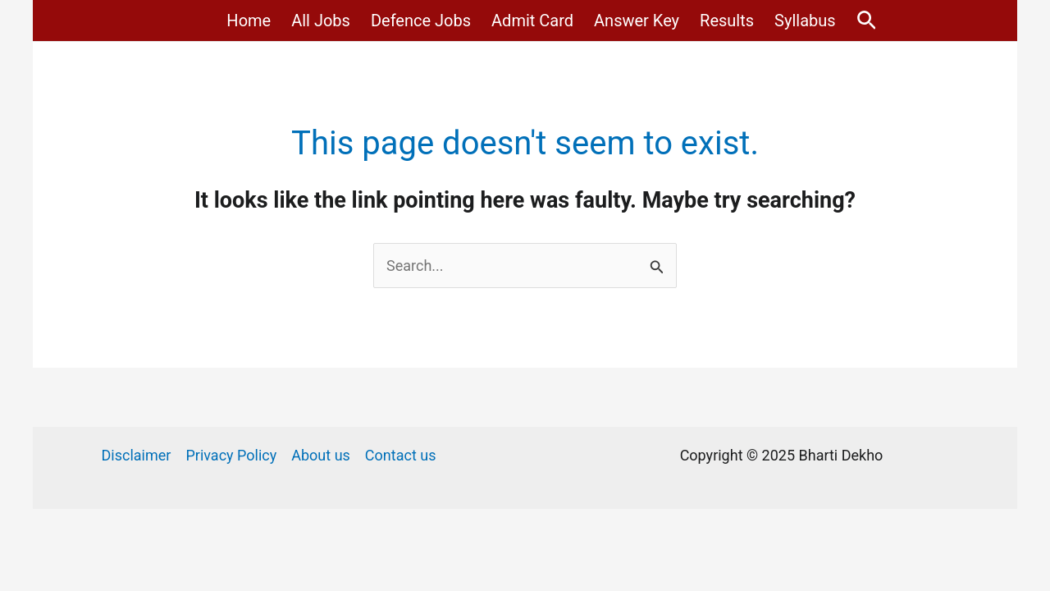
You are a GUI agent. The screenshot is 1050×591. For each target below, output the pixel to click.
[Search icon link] (866, 21)
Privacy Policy (230, 455)
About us (320, 455)
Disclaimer (136, 455)
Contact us (400, 455)
